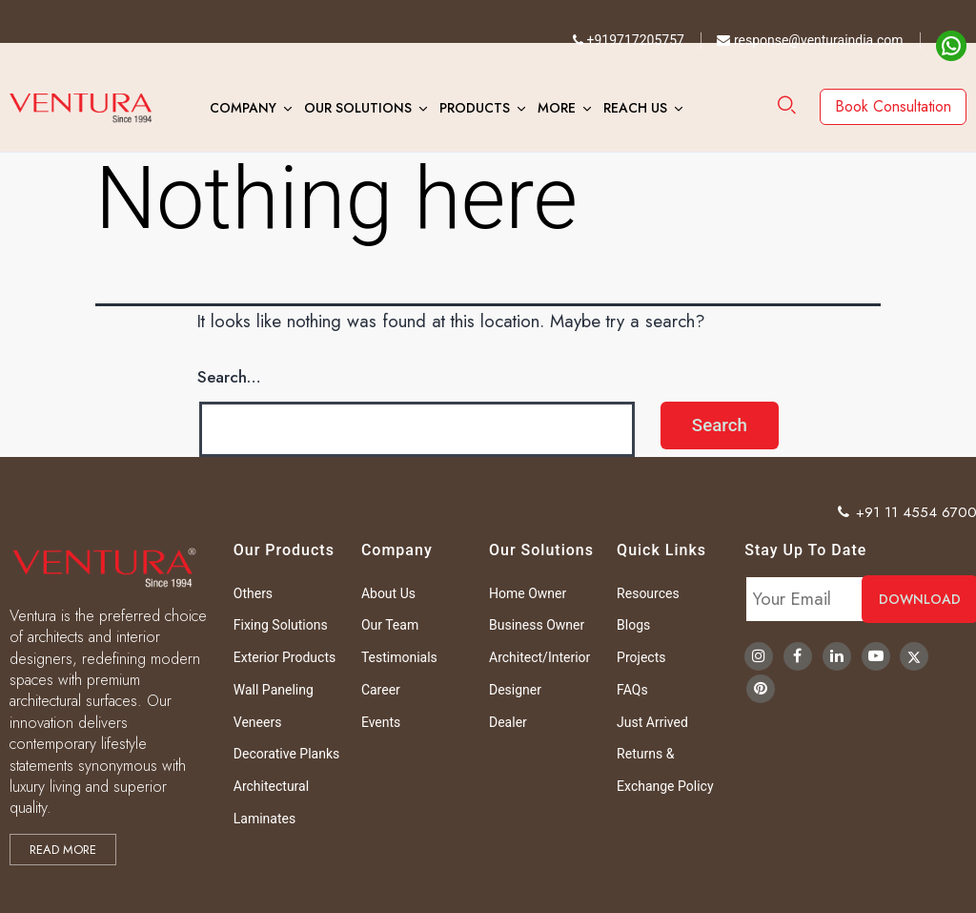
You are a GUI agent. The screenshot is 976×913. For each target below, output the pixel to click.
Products (474, 107)
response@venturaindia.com (810, 40)
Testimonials (399, 657)
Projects (641, 657)
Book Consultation (893, 106)
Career (380, 689)
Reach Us (635, 107)
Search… (229, 376)
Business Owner (536, 625)
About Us (388, 593)
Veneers (258, 722)
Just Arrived (652, 722)
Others (253, 593)
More (557, 107)
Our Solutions (358, 107)
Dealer (508, 722)
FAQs (632, 689)
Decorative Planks (287, 753)
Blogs (633, 625)
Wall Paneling (274, 689)
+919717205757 (628, 40)
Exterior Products (285, 657)
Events (380, 722)
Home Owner (527, 593)
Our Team (389, 625)
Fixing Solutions (281, 625)
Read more (63, 849)
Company (243, 107)
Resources (648, 593)
